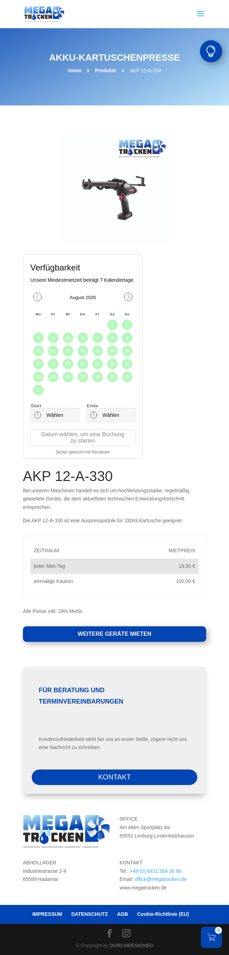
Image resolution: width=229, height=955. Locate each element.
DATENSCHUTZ (89, 914)
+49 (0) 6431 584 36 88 (155, 871)
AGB (122, 914)
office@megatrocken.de (161, 879)
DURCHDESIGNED (132, 945)
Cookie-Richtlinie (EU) (163, 914)
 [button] (211, 51)
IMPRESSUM (47, 914)
